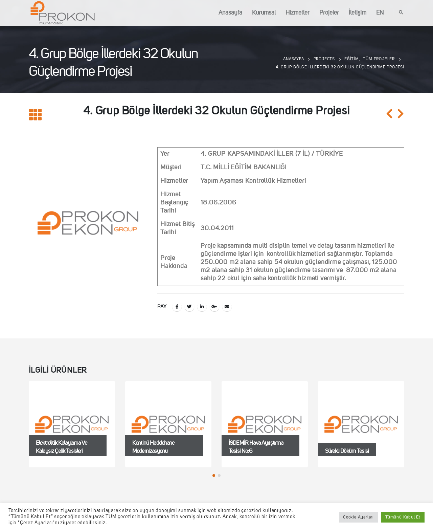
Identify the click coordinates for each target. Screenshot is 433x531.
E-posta (227, 306)
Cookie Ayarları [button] (358, 517)
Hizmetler (298, 13)
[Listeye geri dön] (35, 115)
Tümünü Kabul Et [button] (402, 517)
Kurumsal (264, 13)
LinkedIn (202, 306)
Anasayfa (230, 13)
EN (380, 13)
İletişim (357, 13)
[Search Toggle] (401, 13)
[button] (213, 475)
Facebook (177, 306)
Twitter (189, 306)
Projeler (329, 13)
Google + (214, 306)
